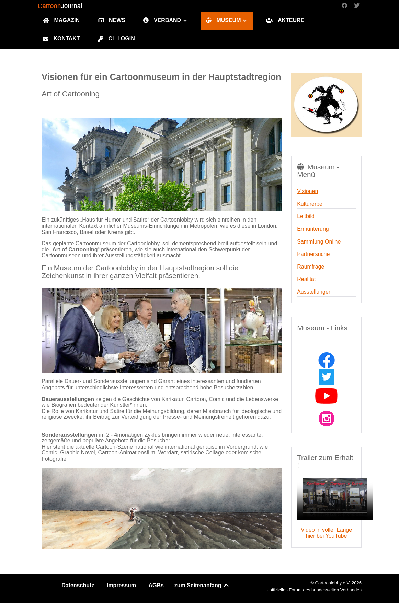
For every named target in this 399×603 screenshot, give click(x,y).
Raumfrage (310, 267)
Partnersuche (313, 254)
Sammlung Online (319, 242)
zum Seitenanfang (202, 585)
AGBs (156, 585)
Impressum (121, 585)
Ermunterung (313, 229)
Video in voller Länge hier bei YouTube (326, 533)
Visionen (307, 191)
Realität (306, 279)
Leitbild (306, 216)
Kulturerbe (309, 204)
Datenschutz (77, 585)
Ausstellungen (314, 292)
